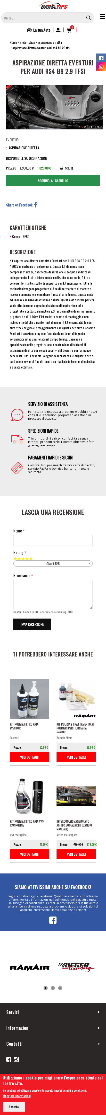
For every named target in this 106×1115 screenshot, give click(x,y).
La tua (41, 30)
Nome (17, 531)
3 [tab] (60, 988)
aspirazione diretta (50, 42)
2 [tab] (52, 988)
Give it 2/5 (19, 558)
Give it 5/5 (31, 558)
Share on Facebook (22, 205)
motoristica (27, 42)
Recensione (21, 575)
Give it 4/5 (27, 558)
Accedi (58, 29)
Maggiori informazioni (17, 1095)
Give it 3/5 (23, 558)
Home (13, 42)
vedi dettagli (29, 757)
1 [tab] (45, 988)
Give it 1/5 (15, 558)
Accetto (14, 1106)
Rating (18, 552)
